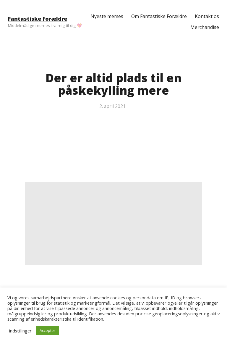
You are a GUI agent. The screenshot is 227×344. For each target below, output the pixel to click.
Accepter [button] (47, 330)
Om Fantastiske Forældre (159, 16)
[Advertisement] (113, 223)
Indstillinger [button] (20, 330)
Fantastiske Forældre (37, 18)
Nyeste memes (106, 16)
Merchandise (204, 27)
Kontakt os (207, 16)
